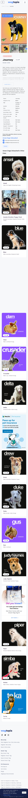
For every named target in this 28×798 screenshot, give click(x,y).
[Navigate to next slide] (26, 49)
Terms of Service (12, 790)
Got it (24, 795)
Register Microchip (6, 744)
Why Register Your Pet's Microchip (10, 742)
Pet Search (4, 766)
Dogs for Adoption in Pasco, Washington (11, 787)
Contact (5, 790)
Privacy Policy (21, 790)
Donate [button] (5, 146)
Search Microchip (5, 747)
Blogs (2, 771)
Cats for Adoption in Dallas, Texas (9, 780)
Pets (7, 6)
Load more (7, 84)
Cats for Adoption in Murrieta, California (11, 782)
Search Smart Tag (6, 758)
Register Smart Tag (6, 755)
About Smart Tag (5, 760)
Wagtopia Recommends (7, 773)
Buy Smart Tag (5, 753)
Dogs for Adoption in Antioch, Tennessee (11, 785)
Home (3, 6)
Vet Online (3, 769)
